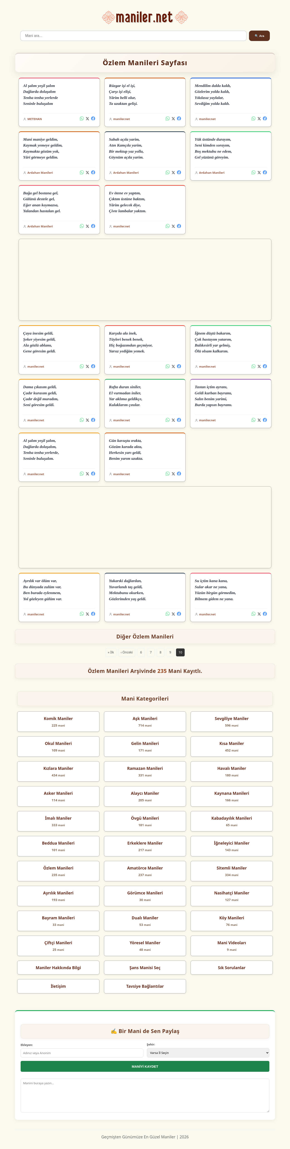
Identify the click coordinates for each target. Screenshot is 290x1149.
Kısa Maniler (232, 743)
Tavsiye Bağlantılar (145, 986)
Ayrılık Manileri (58, 893)
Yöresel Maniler (145, 942)
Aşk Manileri (145, 718)
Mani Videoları (231, 942)
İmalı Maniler (58, 818)
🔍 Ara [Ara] (259, 36)
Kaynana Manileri (231, 793)
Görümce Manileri (145, 893)
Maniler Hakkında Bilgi (58, 967)
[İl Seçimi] (208, 1052)
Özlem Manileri (58, 868)
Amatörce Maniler (145, 868)
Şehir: (151, 1044)
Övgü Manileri (145, 818)
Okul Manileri (58, 743)
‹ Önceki (127, 652)
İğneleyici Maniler (231, 843)
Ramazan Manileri (145, 768)
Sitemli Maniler (232, 868)
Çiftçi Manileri (58, 942)
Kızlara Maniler (58, 768)
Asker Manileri (58, 793)
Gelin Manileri (145, 743)
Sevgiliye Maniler (232, 718)
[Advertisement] (145, 279)
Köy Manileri (231, 917)
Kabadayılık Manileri (231, 818)
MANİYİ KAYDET (145, 1066)
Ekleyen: (27, 1045)
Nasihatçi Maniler (231, 893)
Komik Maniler (58, 718)
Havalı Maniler (231, 768)
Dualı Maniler (145, 917)
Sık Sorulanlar (231, 967)
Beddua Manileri (58, 843)
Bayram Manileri (58, 917)
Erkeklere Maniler (145, 843)
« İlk (111, 652)
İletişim (58, 986)
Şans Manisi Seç (145, 967)
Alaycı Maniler (145, 793)
